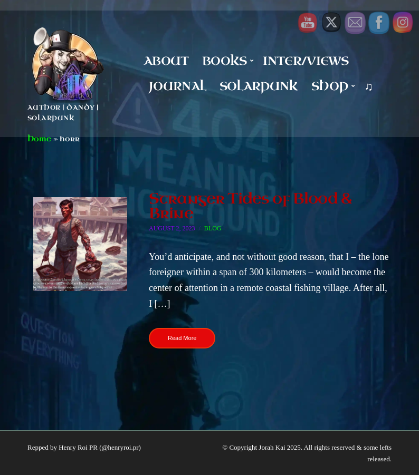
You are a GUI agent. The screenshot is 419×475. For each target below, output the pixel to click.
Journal (177, 86)
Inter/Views (305, 61)
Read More (182, 338)
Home (39, 139)
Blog (213, 228)
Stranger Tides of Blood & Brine (250, 206)
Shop (329, 86)
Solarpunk (259, 86)
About (166, 61)
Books (224, 61)
